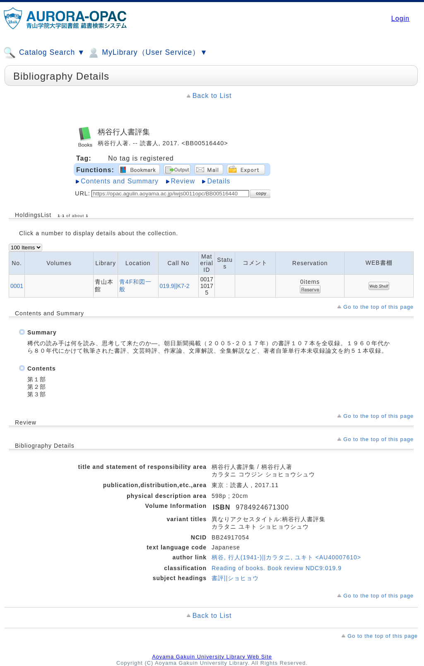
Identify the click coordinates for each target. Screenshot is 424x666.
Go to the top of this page (378, 307)
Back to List (212, 95)
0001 (16, 286)
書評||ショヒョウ (235, 578)
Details (218, 181)
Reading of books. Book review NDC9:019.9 (277, 568)
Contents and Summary (120, 181)
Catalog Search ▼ (44, 52)
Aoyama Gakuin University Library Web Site (212, 657)
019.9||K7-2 (175, 286)
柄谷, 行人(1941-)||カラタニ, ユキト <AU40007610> (286, 557)
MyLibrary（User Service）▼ (147, 52)
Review (183, 181)
